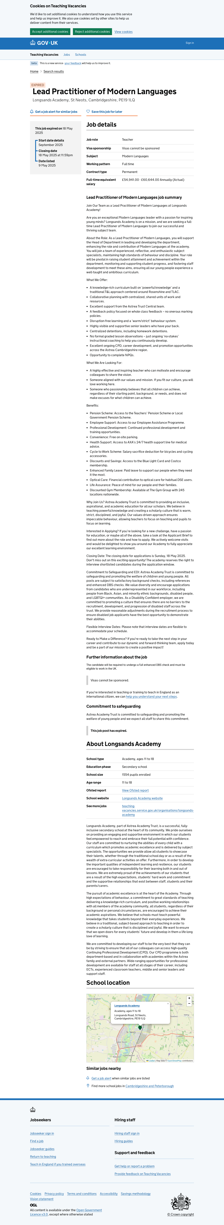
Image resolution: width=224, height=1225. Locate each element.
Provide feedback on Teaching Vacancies (143, 1174)
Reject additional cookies (92, 31)
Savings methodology (136, 1194)
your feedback (73, 63)
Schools (80, 55)
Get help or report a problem (135, 1166)
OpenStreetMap (174, 1060)
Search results (54, 71)
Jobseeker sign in (42, 1133)
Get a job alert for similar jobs (56, 112)
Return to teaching (43, 1157)
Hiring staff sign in (127, 1133)
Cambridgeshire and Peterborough (149, 1086)
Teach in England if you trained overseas (58, 1164)
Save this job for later (107, 112)
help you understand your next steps (151, 696)
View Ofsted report (135, 790)
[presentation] (140, 1028)
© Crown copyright (180, 1214)
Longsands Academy (127, 1005)
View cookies (124, 31)
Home (34, 71)
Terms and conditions (82, 1194)
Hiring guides (124, 1141)
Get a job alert (101, 1078)
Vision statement (41, 1199)
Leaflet (150, 1060)
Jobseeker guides (42, 1149)
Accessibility (109, 1194)
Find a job (37, 1141)
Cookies (35, 1194)
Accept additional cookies (50, 31)
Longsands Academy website (142, 798)
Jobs (67, 55)
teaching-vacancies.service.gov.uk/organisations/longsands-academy (158, 810)
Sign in (190, 42)
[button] (140, 1028)
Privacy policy (54, 1194)
